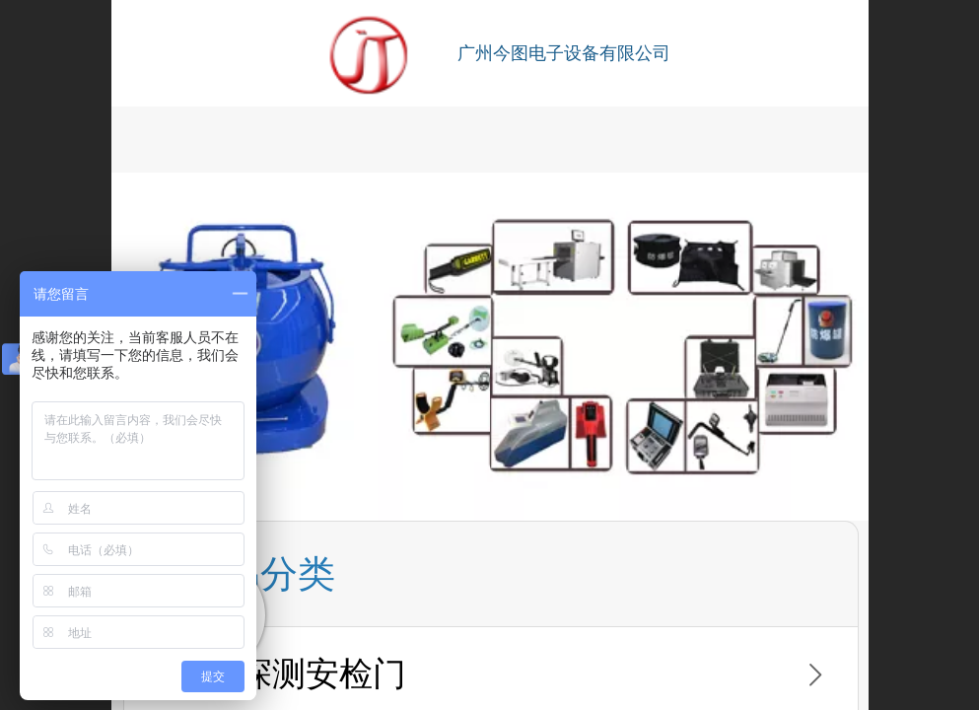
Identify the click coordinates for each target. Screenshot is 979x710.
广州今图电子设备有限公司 (563, 53)
